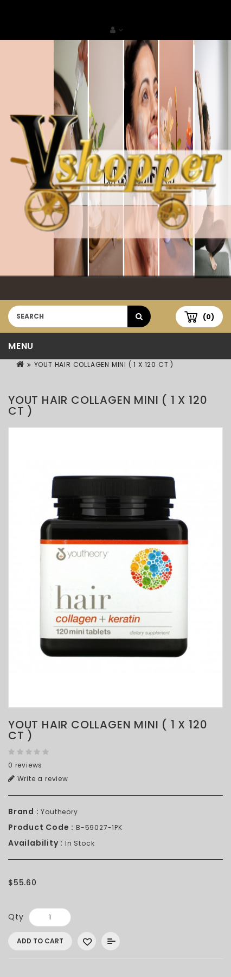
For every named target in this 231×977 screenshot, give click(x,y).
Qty (15, 916)
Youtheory (59, 811)
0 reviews (25, 765)
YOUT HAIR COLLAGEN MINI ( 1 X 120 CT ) (104, 364)
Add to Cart (40, 941)
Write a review (38, 778)
